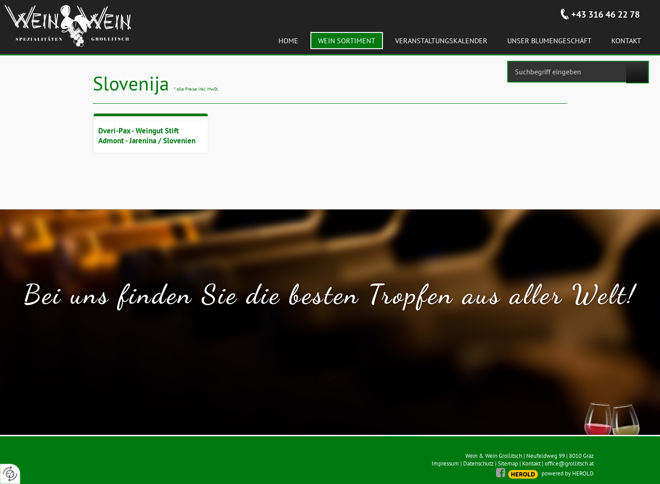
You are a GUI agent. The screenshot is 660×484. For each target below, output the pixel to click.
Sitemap (508, 463)
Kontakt (531, 463)
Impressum (445, 463)
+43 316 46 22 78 (605, 14)
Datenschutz (478, 463)
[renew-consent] (10, 474)
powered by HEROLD (568, 473)
